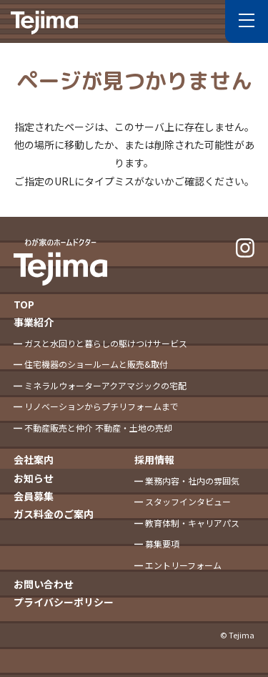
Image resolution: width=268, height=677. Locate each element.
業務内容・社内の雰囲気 (192, 480)
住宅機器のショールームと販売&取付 (96, 364)
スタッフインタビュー (188, 501)
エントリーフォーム (183, 565)
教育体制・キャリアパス (192, 523)
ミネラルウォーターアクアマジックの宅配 (105, 385)
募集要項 (162, 543)
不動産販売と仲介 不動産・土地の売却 (98, 428)
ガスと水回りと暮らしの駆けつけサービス (105, 343)
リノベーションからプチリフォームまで (101, 406)
